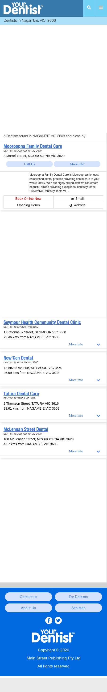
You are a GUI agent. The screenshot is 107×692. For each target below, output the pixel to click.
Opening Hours (28, 205)
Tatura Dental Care (21, 393)
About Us (28, 608)
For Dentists (78, 597)
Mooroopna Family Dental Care (33, 146)
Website (79, 205)
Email (79, 199)
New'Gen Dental (18, 358)
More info (77, 164)
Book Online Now (28, 199)
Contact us (28, 597)
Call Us (29, 164)
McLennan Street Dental (26, 429)
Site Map (78, 608)
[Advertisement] (53, 79)
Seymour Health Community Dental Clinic (42, 322)
